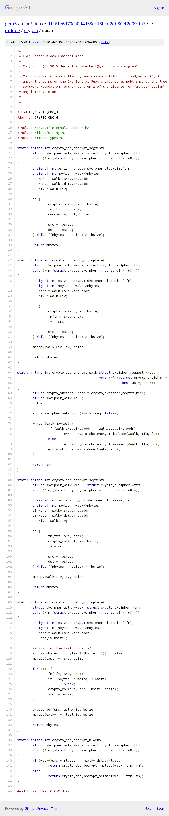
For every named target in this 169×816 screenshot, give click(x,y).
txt (148, 808)
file (105, 42)
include (12, 30)
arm (25, 23)
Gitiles (29, 808)
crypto (31, 30)
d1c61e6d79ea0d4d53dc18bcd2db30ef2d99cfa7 (96, 23)
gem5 (11, 23)
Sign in (159, 7)
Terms (56, 808)
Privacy (42, 808)
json (160, 808)
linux (38, 23)
